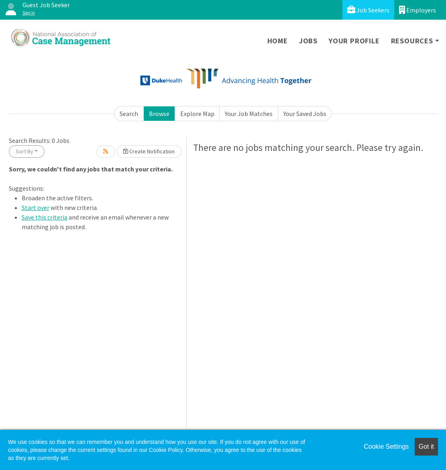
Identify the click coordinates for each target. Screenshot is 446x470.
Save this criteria (44, 217)
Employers (417, 10)
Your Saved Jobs (304, 114)
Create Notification (149, 151)
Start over (35, 207)
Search (129, 114)
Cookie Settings (386, 446)
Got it (426, 446)
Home (277, 40)
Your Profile (354, 40)
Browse (159, 114)
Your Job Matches (249, 114)
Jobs (308, 40)
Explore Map (197, 114)
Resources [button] (412, 40)
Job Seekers (368, 10)
